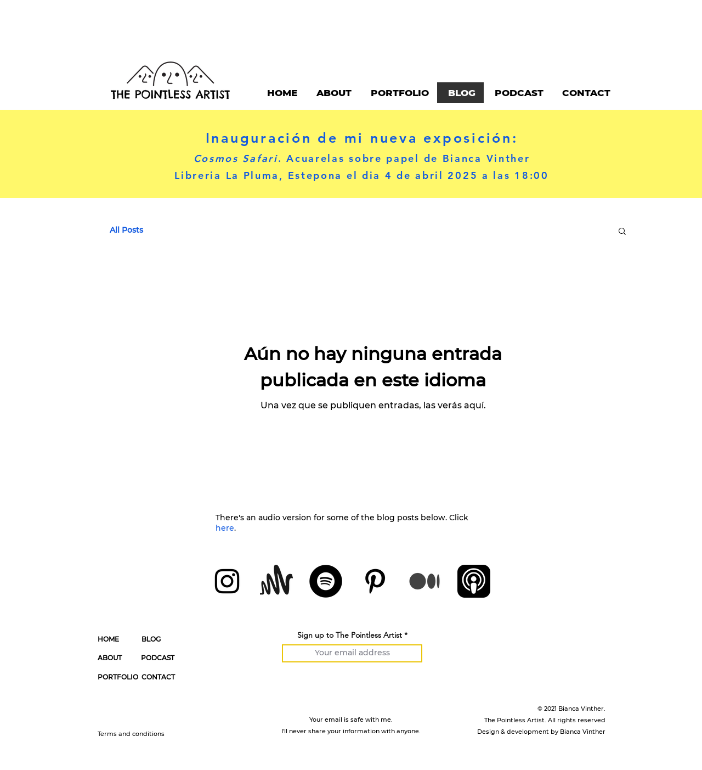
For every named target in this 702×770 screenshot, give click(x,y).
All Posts (126, 230)
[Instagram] (227, 581)
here (225, 528)
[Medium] (424, 581)
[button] (622, 232)
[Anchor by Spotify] (276, 581)
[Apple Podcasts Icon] (473, 581)
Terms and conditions (131, 734)
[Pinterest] (375, 581)
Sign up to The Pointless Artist (349, 635)
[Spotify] (325, 581)
